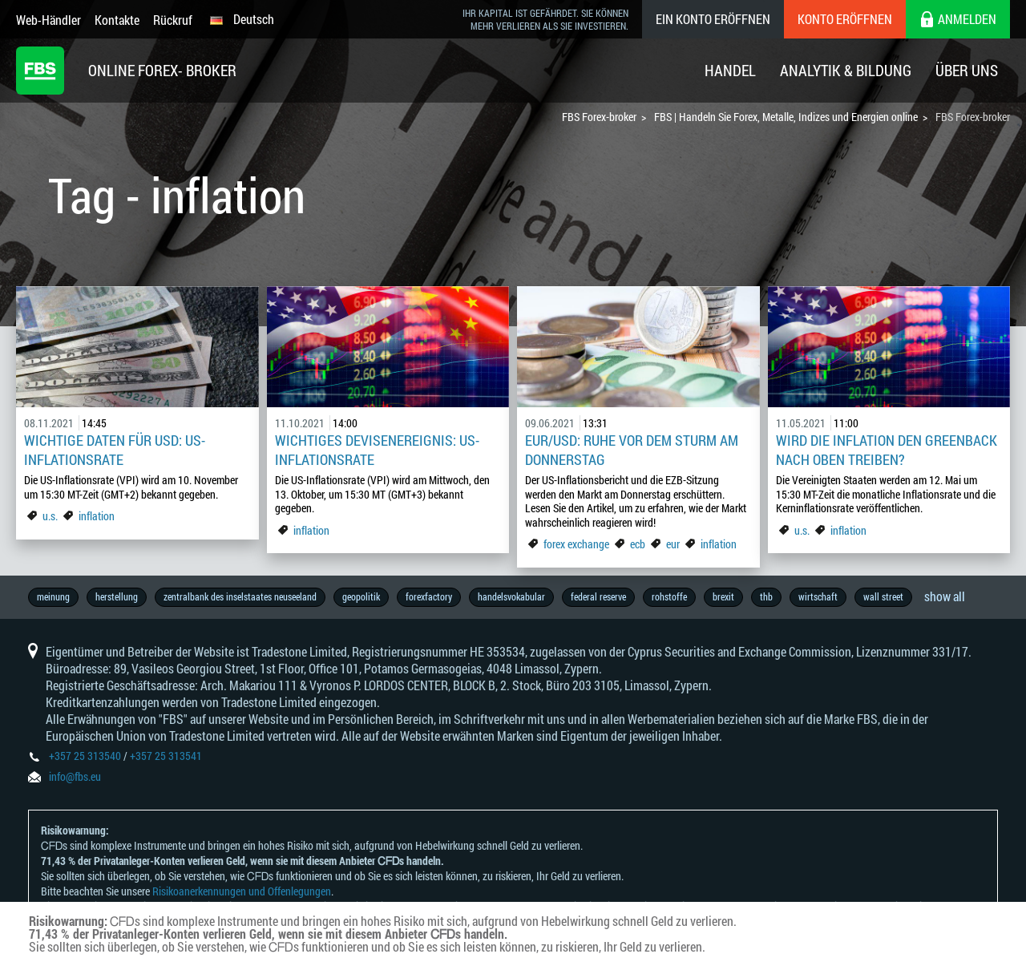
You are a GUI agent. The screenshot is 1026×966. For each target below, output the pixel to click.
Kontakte (117, 19)
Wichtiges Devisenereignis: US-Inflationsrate (377, 449)
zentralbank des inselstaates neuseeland (240, 596)
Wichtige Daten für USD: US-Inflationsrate (114, 449)
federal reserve (598, 596)
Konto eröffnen (845, 18)
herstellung (116, 596)
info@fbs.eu (75, 776)
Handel (730, 70)
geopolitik (361, 596)
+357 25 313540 (85, 755)
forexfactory (429, 596)
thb (766, 596)
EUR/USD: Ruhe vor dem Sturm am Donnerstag (631, 449)
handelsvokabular (511, 596)
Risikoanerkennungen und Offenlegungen (241, 891)
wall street (883, 596)
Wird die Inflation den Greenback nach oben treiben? (886, 449)
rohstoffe (669, 596)
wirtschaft (818, 596)
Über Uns (966, 70)
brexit (723, 596)
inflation (97, 515)
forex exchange (576, 544)
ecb (637, 544)
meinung (53, 596)
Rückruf (172, 19)
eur (673, 544)
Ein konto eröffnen (713, 18)
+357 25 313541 (166, 755)
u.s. (50, 515)
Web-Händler (48, 19)
